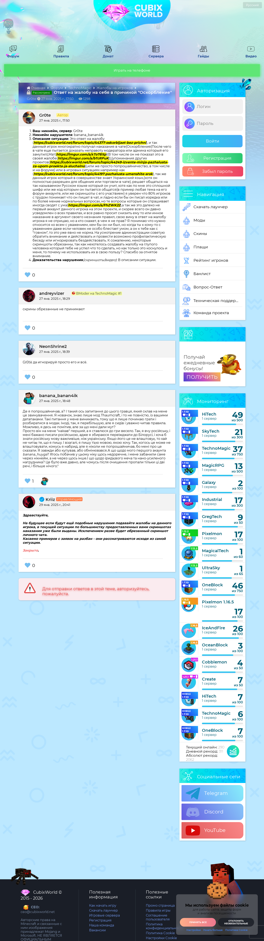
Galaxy (209, 482)
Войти (212, 141)
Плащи (195, 247)
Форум (11, 54)
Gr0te (45, 115)
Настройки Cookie (161, 938)
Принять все (198, 922)
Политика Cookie (160, 933)
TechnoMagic (80, 88)
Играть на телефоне (132, 70)
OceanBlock (215, 644)
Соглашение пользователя (158, 917)
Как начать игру (102, 905)
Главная (36, 88)
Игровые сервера (104, 915)
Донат (106, 54)
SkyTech (210, 431)
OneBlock (212, 584)
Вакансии (97, 930)
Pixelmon (212, 533)
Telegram (207, 793)
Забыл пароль (210, 171)
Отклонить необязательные (236, 922)
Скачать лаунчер (205, 207)
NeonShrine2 (53, 346)
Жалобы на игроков (115, 88)
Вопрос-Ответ (202, 287)
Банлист (197, 274)
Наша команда (101, 925)
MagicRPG (213, 465)
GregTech (212, 516)
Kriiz (47, 499)
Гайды (201, 54)
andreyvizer (51, 293)
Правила (60, 54)
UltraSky (211, 567)
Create (209, 679)
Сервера (155, 54)
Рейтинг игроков (205, 261)
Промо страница (160, 905)
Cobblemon (214, 662)
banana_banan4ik (58, 395)
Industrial (212, 499)
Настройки (193, 930)
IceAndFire (213, 627)
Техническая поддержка (212, 301)
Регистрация (209, 158)
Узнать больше (213, 930)
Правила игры (158, 910)
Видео (249, 54)
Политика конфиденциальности (165, 926)
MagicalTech (215, 550)
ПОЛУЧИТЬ (202, 377)
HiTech (209, 414)
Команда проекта (206, 313)
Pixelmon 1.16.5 (218, 601)
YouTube (206, 830)
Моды (194, 220)
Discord (204, 812)
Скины (195, 234)
